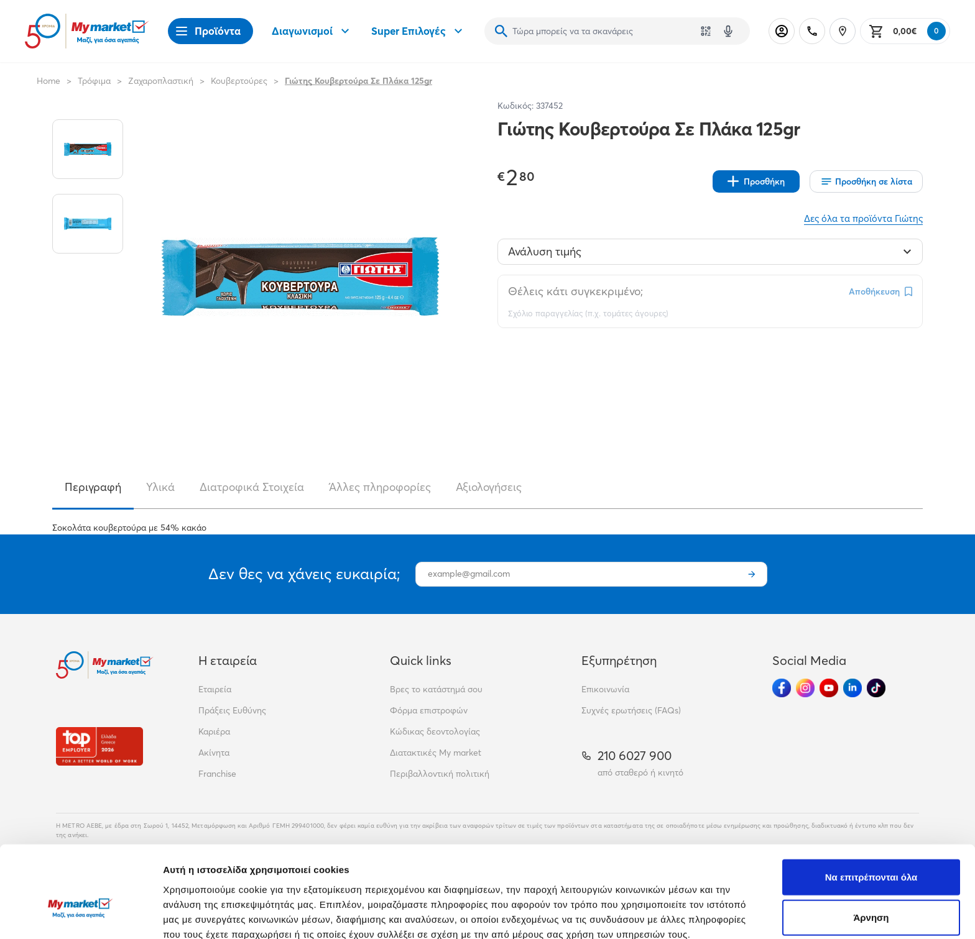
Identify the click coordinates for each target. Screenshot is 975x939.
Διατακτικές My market (435, 752)
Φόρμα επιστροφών (429, 710)
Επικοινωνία (605, 689)
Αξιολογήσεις (489, 487)
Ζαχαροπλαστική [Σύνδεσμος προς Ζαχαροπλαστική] (160, 80)
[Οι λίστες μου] (866, 181)
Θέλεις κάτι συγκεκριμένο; (575, 291)
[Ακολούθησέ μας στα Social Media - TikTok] (876, 688)
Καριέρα (214, 731)
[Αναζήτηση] (501, 31)
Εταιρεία (214, 689)
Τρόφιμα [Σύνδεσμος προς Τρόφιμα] (94, 80)
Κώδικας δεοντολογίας (435, 731)
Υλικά (160, 487)
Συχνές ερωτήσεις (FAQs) (631, 710)
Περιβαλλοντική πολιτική (439, 773)
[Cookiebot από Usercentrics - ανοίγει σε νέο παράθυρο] (80, 914)
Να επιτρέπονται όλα (871, 807)
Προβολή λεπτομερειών (738, 914)
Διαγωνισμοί (312, 31)
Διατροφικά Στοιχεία (252, 487)
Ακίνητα (213, 752)
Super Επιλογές (418, 31)
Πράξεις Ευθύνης (232, 710)
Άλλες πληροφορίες (380, 487)
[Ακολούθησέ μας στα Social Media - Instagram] (805, 688)
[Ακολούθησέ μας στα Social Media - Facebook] (781, 688)
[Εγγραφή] (751, 574)
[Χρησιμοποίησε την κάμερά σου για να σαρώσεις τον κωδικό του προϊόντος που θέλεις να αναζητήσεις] (706, 31)
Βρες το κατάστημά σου (436, 689)
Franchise (217, 773)
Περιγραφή (93, 487)
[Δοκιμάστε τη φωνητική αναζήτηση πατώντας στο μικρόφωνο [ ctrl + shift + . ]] (728, 31)
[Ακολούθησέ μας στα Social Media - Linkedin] (852, 688)
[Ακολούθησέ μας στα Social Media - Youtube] (829, 688)
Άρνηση (871, 848)
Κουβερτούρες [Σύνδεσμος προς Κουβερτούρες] (239, 80)
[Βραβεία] (99, 746)
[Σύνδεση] (782, 31)
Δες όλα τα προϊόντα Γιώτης (863, 218)
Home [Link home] (48, 80)
